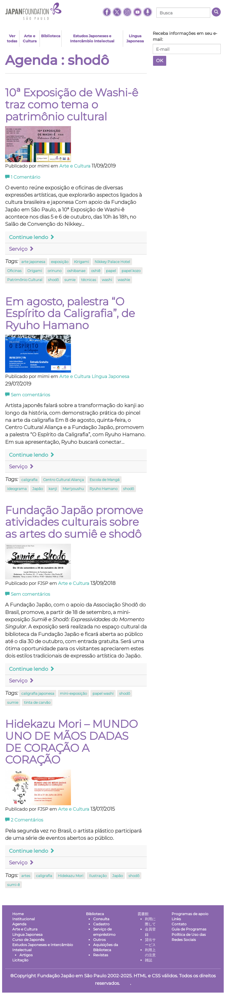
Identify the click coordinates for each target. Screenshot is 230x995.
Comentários (24, 820)
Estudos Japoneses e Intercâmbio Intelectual (92, 38)
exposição (59, 261)
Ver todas (12, 38)
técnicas (88, 279)
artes (25, 875)
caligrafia (29, 479)
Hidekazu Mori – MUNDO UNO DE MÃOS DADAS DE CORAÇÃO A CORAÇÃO (71, 741)
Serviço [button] (21, 249)
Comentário (22, 177)
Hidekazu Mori (70, 875)
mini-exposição (73, 693)
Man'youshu (73, 488)
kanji (53, 488)
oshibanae (76, 270)
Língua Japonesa (135, 38)
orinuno (54, 270)
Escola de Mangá (104, 479)
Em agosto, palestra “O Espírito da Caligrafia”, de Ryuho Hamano (70, 313)
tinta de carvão (37, 702)
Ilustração (98, 875)
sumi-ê (13, 884)
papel (111, 270)
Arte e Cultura (30, 38)
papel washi (103, 693)
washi (107, 279)
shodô (53, 279)
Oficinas (14, 270)
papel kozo (131, 270)
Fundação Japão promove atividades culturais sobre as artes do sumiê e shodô (74, 522)
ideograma (17, 488)
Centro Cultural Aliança (63, 479)
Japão (37, 488)
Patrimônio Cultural (24, 279)
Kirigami (81, 261)
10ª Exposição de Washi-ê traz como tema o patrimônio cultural (71, 104)
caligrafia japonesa (37, 693)
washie (124, 279)
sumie (69, 279)
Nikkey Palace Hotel (112, 261)
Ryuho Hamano (103, 488)
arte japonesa (33, 261)
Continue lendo (32, 237)
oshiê (95, 270)
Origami (34, 270)
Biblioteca (50, 36)
